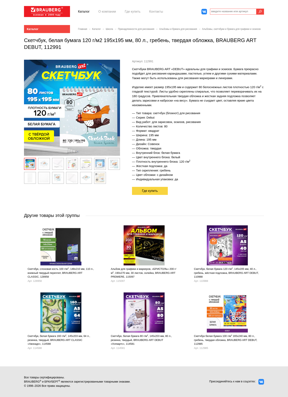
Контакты (156, 11)
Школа (109, 29)
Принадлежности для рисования (136, 29)
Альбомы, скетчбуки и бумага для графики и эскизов (231, 29)
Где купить (133, 11)
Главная (82, 29)
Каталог (84, 11)
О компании (107, 11)
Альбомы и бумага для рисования (178, 29)
